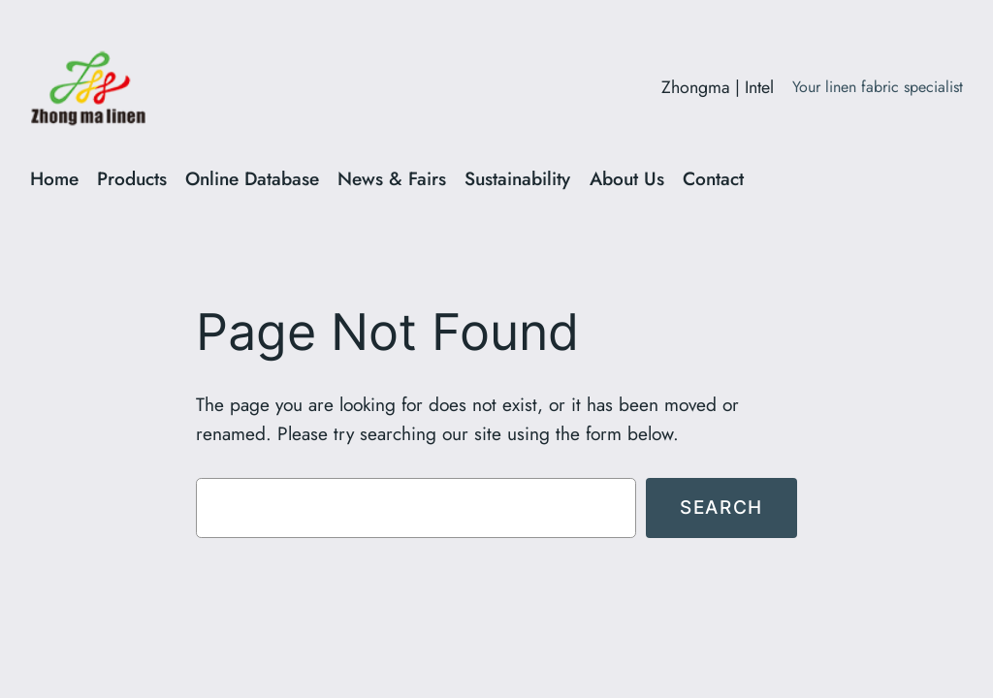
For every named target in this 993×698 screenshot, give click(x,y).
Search (721, 507)
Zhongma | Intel (717, 87)
